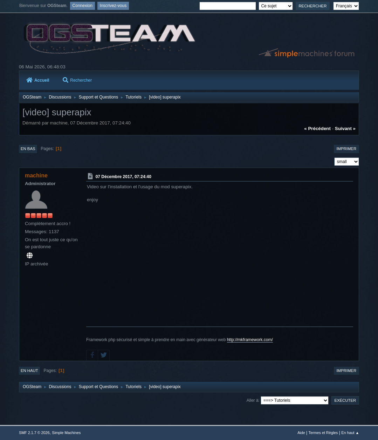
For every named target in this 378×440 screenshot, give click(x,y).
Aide (301, 433)
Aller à (253, 400)
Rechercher (77, 80)
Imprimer (346, 149)
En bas (28, 149)
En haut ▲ (350, 433)
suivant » (345, 128)
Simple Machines (66, 433)
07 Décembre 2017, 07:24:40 (123, 176)
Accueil (37, 80)
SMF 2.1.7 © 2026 (34, 433)
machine (36, 175)
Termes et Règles (323, 433)
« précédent (317, 128)
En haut (29, 370)
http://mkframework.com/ (250, 339)
